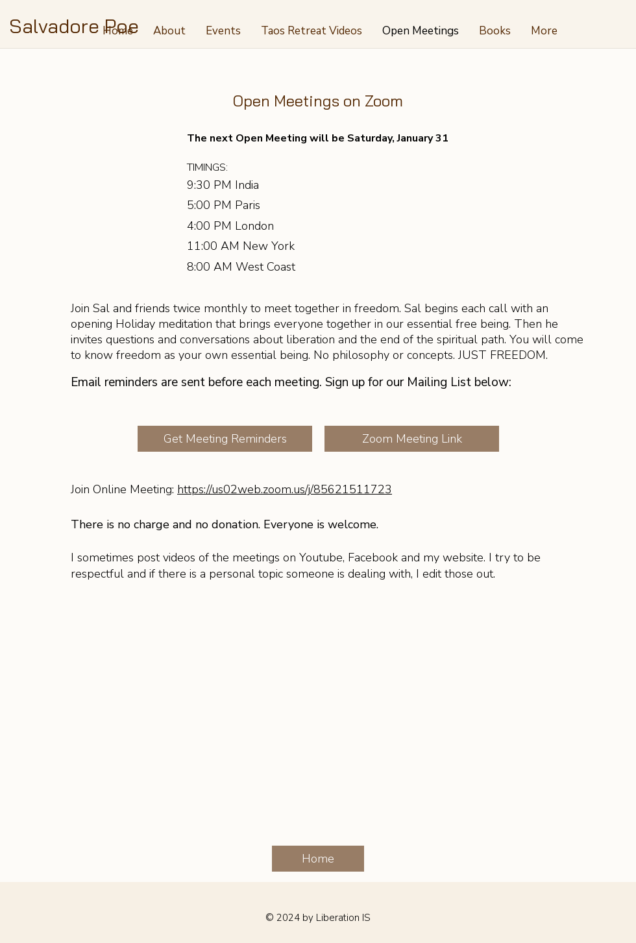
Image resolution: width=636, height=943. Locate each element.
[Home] (318, 859)
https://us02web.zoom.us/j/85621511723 (284, 489)
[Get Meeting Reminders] (225, 439)
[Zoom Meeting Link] (411, 439)
